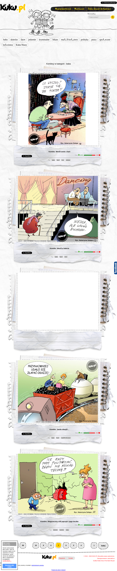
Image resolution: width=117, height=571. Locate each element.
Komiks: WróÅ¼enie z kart (59, 152)
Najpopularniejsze (63, 9)
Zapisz (58, 14)
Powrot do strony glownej (59, 570)
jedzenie (33, 39)
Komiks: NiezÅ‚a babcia (59, 248)
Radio (99, 560)
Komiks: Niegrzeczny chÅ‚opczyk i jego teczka (59, 521)
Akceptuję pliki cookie (9, 565)
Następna (103, 545)
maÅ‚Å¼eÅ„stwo (70, 39)
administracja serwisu (38, 565)
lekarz (56, 39)
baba (6, 39)
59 (23, 545)
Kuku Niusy (22, 45)
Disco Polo (104, 560)
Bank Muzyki (111, 560)
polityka (85, 39)
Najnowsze (79, 9)
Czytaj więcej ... (7, 560)
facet (23, 39)
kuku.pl (12, 8)
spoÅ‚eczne (105, 39)
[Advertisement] (58, 54)
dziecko (15, 39)
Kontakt (71, 558)
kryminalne (44, 39)
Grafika (95, 560)
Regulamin (62, 558)
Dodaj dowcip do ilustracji (99, 9)
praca (94, 39)
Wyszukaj (98, 14)
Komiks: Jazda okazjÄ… (59, 429)
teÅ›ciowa (9, 45)
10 (36, 545)
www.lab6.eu (111, 558)
